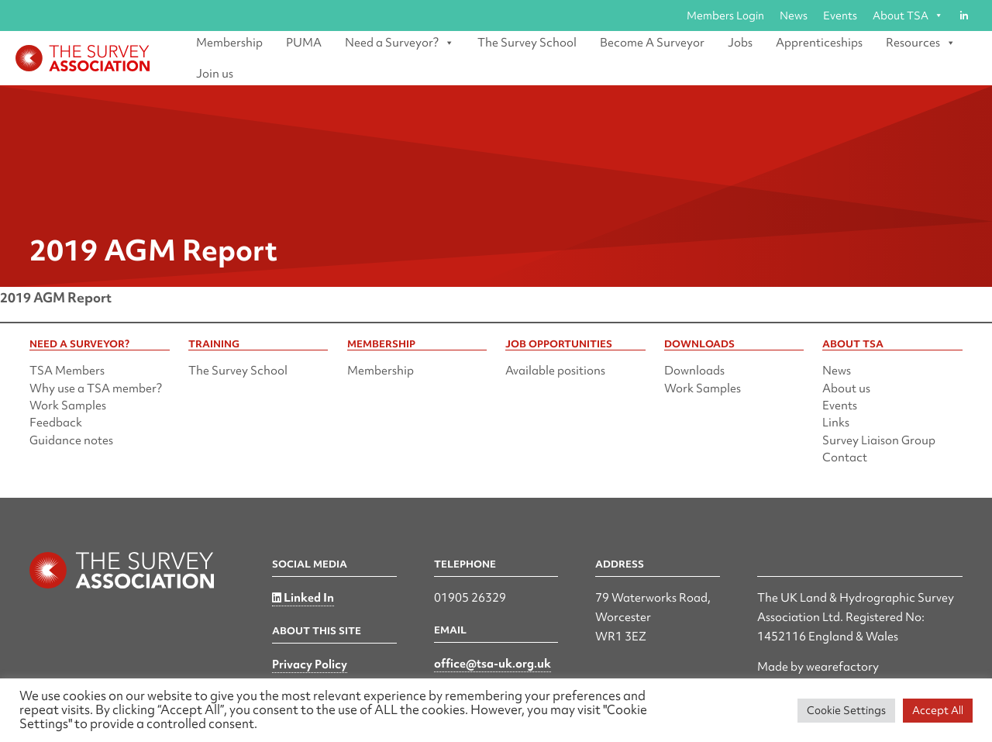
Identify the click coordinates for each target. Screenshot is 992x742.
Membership (229, 42)
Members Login (725, 15)
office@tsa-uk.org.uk (492, 663)
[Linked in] (963, 15)
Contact (844, 457)
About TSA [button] (908, 15)
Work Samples (67, 405)
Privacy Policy (309, 664)
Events (840, 15)
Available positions (555, 370)
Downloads (694, 370)
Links (835, 422)
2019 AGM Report (56, 297)
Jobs (740, 42)
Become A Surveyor (652, 42)
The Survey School (527, 42)
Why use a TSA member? (95, 388)
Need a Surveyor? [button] (399, 42)
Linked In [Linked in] (303, 598)
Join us (214, 73)
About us (846, 388)
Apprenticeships (819, 42)
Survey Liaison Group (878, 440)
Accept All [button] (937, 710)
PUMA (304, 42)
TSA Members (67, 370)
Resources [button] (921, 42)
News (794, 15)
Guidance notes (71, 440)
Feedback (55, 422)
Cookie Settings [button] (846, 710)
